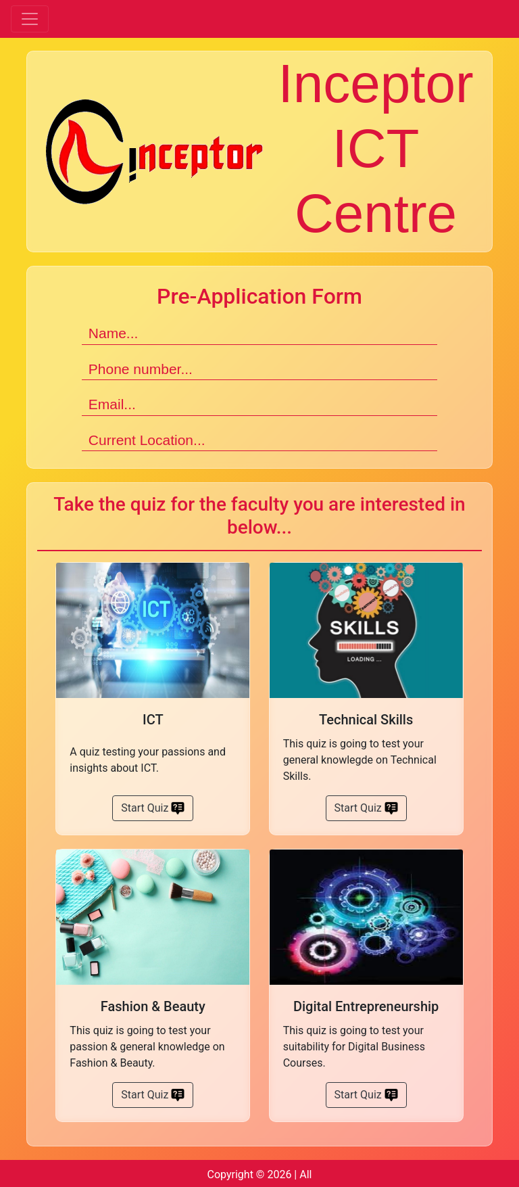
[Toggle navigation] (30, 18)
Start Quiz (152, 808)
